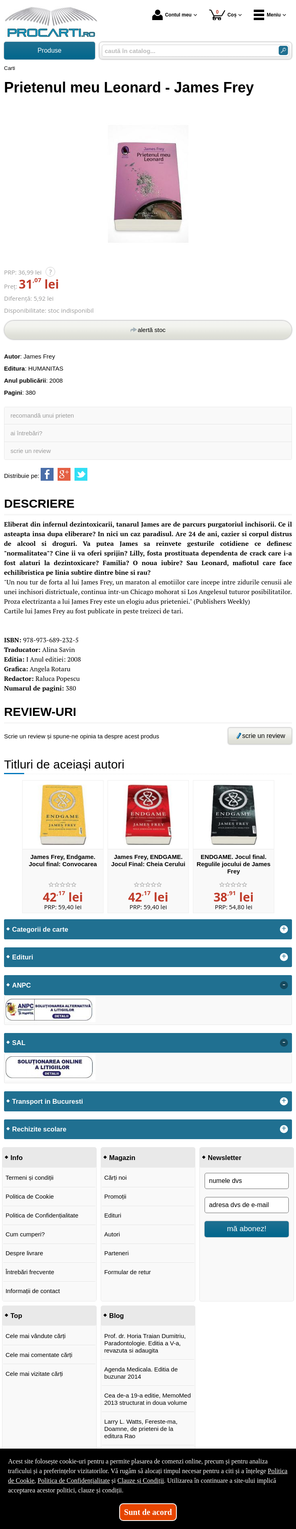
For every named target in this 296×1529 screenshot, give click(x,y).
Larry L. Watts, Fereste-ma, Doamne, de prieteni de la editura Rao (141, 1428)
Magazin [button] (122, 1157)
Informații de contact (33, 1290)
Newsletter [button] (224, 1157)
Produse (49, 50)
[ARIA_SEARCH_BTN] (283, 50)
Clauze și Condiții (141, 1480)
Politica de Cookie (30, 1196)
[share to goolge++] (64, 474)
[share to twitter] (81, 474)
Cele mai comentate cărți (39, 1354)
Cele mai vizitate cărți (34, 1373)
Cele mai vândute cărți (36, 1335)
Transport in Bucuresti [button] (47, 1101)
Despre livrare (24, 1253)
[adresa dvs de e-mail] (247, 1205)
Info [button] (16, 1157)
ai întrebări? (26, 433)
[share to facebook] (47, 474)
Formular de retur (127, 1272)
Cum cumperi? (25, 1234)
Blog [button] (116, 1315)
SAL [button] (18, 1042)
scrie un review (30, 450)
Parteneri (116, 1253)
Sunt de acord (148, 1512)
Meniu (267, 15)
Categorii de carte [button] (40, 929)
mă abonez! (247, 1228)
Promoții (115, 1196)
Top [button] (16, 1315)
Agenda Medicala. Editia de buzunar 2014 (141, 1373)
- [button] (284, 985)
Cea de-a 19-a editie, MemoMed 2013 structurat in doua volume (147, 1399)
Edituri (113, 1215)
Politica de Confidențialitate (42, 1215)
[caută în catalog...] (187, 51)
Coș (223, 14)
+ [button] (284, 929)
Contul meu (172, 15)
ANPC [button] (21, 985)
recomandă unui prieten (42, 415)
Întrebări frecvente (30, 1272)
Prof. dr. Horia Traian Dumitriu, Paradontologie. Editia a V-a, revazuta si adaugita (145, 1343)
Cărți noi (115, 1177)
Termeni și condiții (30, 1177)
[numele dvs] (247, 1181)
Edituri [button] (22, 957)
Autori (112, 1234)
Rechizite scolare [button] (39, 1129)
